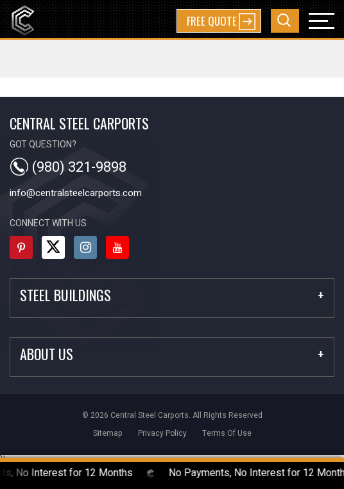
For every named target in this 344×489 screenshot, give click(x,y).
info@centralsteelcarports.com (76, 193)
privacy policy (162, 433)
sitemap (108, 433)
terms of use (227, 433)
